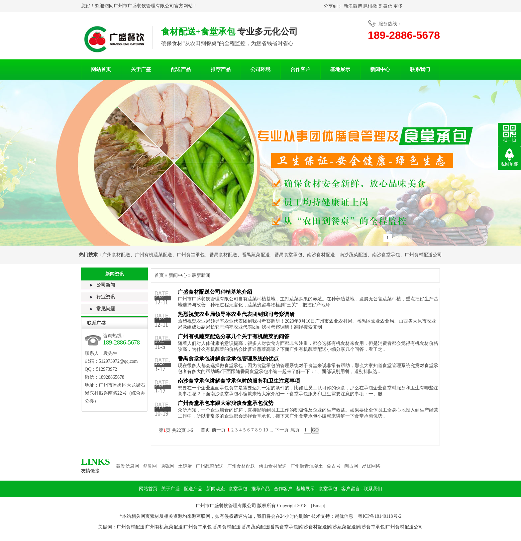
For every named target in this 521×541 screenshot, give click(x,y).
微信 (387, 6)
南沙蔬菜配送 (353, 254)
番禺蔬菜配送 (256, 254)
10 (265, 429)
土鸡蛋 (185, 466)
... (271, 429)
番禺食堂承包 (288, 254)
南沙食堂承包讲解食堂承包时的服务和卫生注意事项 (239, 381)
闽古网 (351, 466)
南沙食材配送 (321, 254)
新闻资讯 (114, 273)
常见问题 (105, 308)
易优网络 (371, 466)
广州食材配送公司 (423, 254)
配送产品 (181, 69)
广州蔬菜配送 (210, 466)
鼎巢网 (150, 466)
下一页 (282, 429)
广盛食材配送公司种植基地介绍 (215, 292)
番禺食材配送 (223, 254)
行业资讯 (105, 296)
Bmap (318, 505)
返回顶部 (509, 163)
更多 (398, 6)
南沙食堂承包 (386, 254)
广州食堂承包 (191, 254)
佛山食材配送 (273, 466)
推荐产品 (221, 69)
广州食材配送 (116, 254)
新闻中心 (380, 69)
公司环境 (260, 69)
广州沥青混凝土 (306, 466)
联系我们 (420, 69)
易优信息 (344, 516)
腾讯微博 (372, 6)
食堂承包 (238, 488)
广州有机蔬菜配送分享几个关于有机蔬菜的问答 (233, 336)
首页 (159, 275)
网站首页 (101, 69)
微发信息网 (127, 466)
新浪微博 (353, 6)
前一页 (219, 429)
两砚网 (167, 466)
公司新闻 (105, 284)
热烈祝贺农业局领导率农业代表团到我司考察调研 (236, 314)
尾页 (295, 429)
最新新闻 (201, 275)
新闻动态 (215, 488)
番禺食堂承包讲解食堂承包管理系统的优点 (228, 358)
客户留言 (350, 488)
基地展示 (340, 69)
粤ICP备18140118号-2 (379, 516)
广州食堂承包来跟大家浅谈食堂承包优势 (225, 403)
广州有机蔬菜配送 (153, 254)
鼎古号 (334, 466)
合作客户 (300, 69)
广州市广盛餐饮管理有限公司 (144, 5)
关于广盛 (141, 69)
